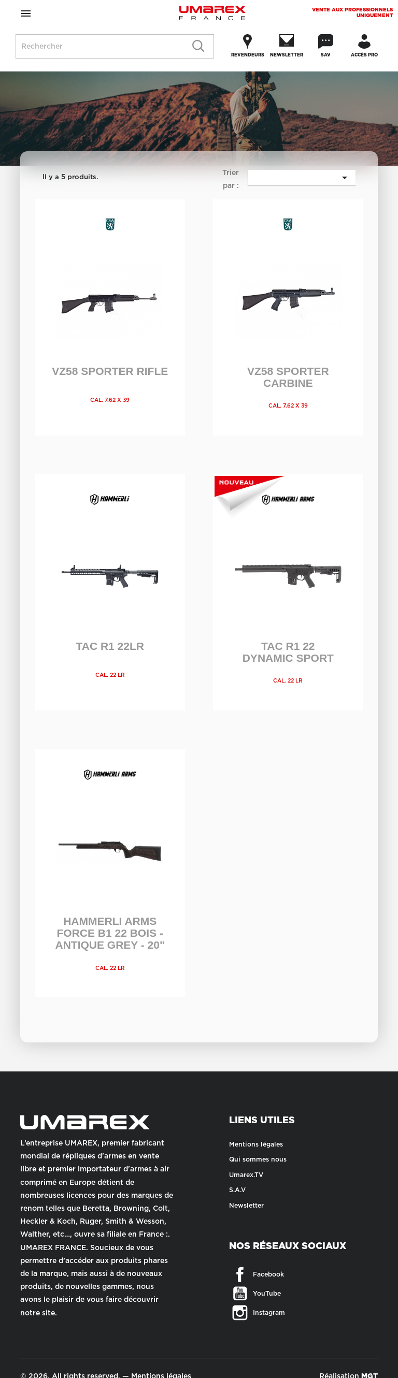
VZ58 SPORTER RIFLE (110, 371)
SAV (326, 55)
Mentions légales (256, 1144)
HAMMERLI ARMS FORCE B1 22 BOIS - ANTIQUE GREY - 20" (109, 933)
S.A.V (237, 1189)
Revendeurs (247, 55)
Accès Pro (364, 55)
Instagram (241, 1311)
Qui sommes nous (258, 1159)
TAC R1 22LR (110, 646)
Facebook (241, 1273)
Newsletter (286, 55)
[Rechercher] (115, 46)
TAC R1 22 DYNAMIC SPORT (288, 652)
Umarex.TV (246, 1174)
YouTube (241, 1292)
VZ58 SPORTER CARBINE (288, 377)
